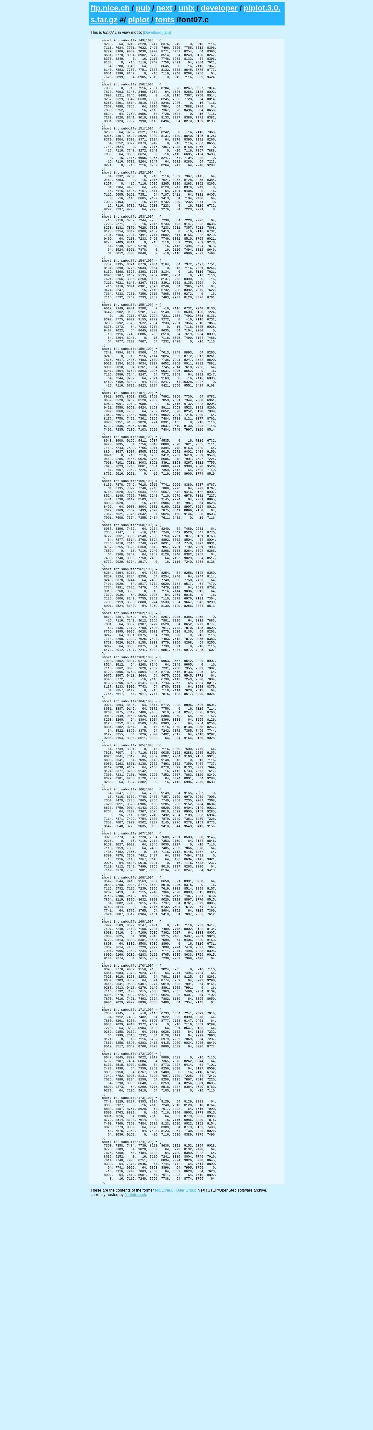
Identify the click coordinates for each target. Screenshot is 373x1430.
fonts (164, 19)
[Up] (167, 32)
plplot (138, 19)
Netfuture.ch (135, 1424)
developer (219, 7)
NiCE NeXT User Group (176, 1419)
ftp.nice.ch (110, 7)
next (164, 7)
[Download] (153, 32)
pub (143, 7)
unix (187, 7)
